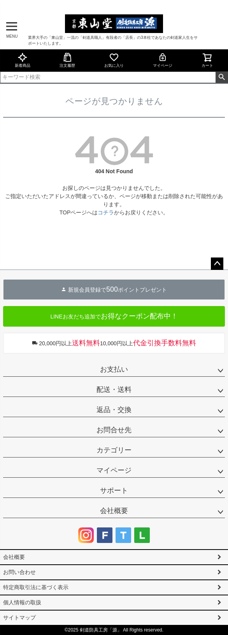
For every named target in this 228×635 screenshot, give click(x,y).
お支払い (114, 369)
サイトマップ (19, 617)
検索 (222, 77)
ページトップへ (217, 263)
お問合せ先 (114, 430)
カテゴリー (114, 450)
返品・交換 (114, 410)
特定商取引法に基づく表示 (35, 587)
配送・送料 (114, 389)
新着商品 (22, 60)
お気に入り (114, 60)
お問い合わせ (19, 572)
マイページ (162, 60)
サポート (114, 490)
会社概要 (114, 511)
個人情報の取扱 (22, 602)
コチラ (106, 212)
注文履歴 (67, 60)
